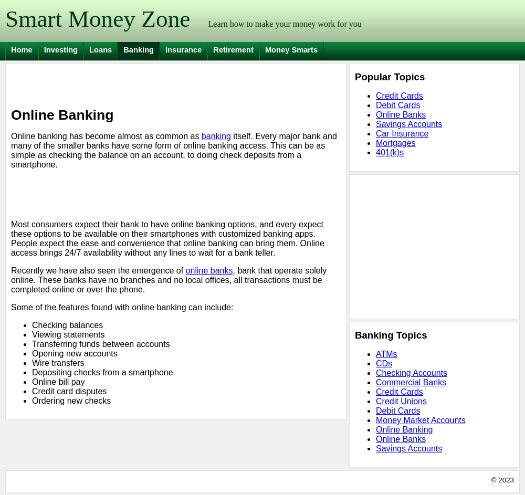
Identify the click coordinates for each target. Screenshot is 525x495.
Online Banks (401, 114)
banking (216, 136)
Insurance (183, 50)
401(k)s (390, 152)
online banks (209, 270)
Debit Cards (398, 105)
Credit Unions (401, 401)
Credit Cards (399, 95)
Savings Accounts (409, 124)
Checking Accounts (411, 372)
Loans (100, 50)
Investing (61, 50)
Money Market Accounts (421, 420)
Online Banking (404, 429)
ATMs (386, 354)
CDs (384, 363)
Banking (138, 50)
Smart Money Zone (98, 19)
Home (22, 50)
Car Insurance (402, 133)
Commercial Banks (411, 382)
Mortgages (396, 143)
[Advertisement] (134, 85)
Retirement (233, 50)
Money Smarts (291, 50)
